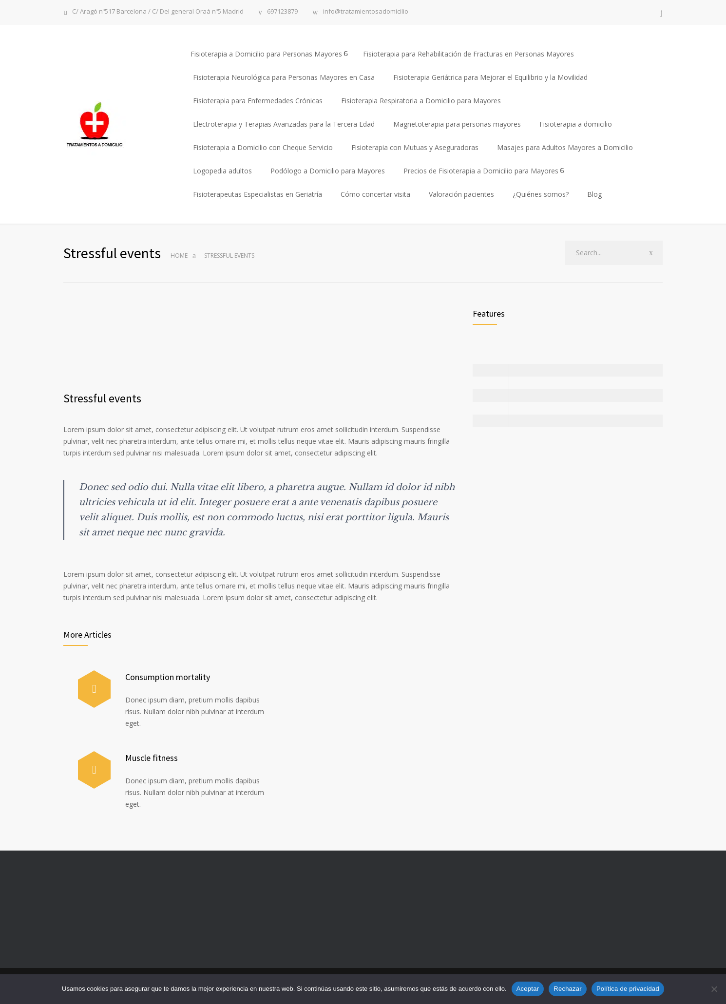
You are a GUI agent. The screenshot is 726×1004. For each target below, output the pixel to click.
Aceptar (527, 988)
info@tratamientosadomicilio (365, 12)
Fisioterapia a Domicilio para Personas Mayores (266, 53)
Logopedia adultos (222, 170)
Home (179, 255)
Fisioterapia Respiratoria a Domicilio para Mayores (421, 100)
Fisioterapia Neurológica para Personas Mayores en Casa (284, 77)
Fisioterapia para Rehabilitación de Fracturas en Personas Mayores (468, 53)
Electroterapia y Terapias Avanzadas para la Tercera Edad (284, 124)
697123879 (282, 12)
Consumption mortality (167, 676)
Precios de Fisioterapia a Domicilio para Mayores (480, 170)
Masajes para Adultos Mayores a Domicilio (565, 147)
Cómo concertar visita (375, 194)
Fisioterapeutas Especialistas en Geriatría (257, 194)
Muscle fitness (151, 757)
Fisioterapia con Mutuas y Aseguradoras (414, 147)
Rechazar (568, 988)
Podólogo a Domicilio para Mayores (327, 170)
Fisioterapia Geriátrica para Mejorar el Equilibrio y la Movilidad (490, 77)
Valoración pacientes (461, 194)
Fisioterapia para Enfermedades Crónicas (258, 100)
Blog (594, 194)
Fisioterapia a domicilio (575, 124)
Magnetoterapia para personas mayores (457, 124)
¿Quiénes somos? (541, 194)
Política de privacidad (627, 988)
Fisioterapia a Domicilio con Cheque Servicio (263, 147)
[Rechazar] (714, 989)
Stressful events (102, 398)
